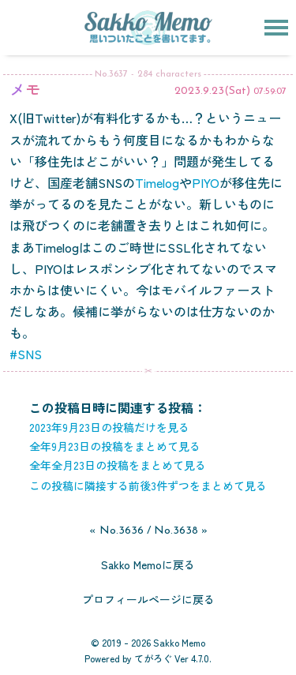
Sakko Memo (179, 642)
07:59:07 (270, 91)
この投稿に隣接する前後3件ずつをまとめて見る (148, 485)
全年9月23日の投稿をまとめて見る (114, 446)
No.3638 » (181, 531)
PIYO (205, 182)
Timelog (157, 182)
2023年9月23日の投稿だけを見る (109, 427)
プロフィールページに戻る (148, 599)
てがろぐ (153, 658)
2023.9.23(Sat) (212, 91)
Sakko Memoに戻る (148, 564)
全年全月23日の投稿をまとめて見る (117, 465)
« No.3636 (116, 531)
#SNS (25, 353)
